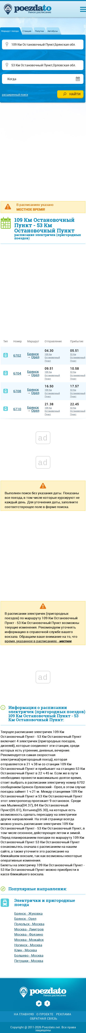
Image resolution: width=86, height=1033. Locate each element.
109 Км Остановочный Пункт (52, 357)
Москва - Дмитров (29, 929)
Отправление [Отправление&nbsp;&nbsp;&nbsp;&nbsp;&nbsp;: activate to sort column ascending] (55, 341)
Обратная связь (43, 1018)
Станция (27, 31)
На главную (24, 1014)
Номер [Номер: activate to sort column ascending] (17, 341)
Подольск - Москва (29, 924)
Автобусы (53, 31)
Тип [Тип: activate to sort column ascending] (5, 341)
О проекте (44, 1014)
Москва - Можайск (29, 939)
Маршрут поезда (10, 31)
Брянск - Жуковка (28, 913)
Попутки (39, 31)
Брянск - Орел (25, 918)
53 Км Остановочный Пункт (77, 357)
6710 (17, 409)
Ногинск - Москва (28, 945)
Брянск (33, 354)
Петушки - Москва (28, 960)
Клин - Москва (25, 950)
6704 (17, 373)
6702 (17, 355)
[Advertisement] (43, 151)
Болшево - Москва (28, 955)
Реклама (63, 1014)
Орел (35, 357)
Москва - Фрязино (28, 934)
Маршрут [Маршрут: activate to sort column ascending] (33, 341)
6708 (17, 391)
